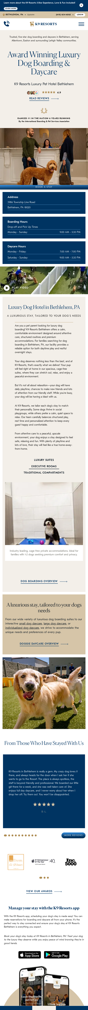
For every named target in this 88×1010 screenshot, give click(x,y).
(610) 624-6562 (63, 15)
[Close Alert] (81, 5)
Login (80, 15)
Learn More (10, 8)
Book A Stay (44, 187)
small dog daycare (30, 623)
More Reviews (73, 835)
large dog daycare (55, 623)
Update (31, 15)
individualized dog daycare (22, 628)
